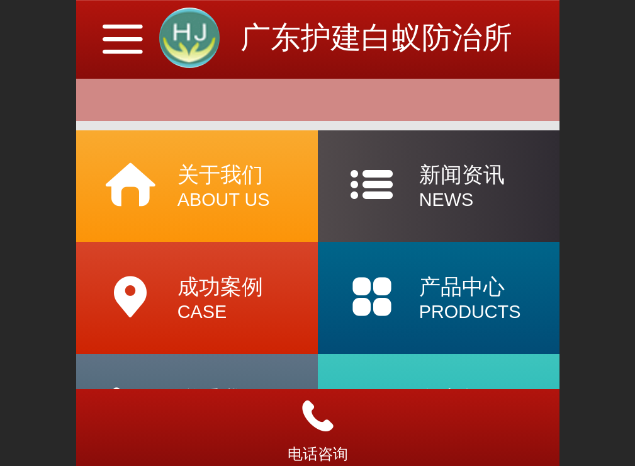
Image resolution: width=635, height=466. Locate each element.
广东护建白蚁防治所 (376, 37)
